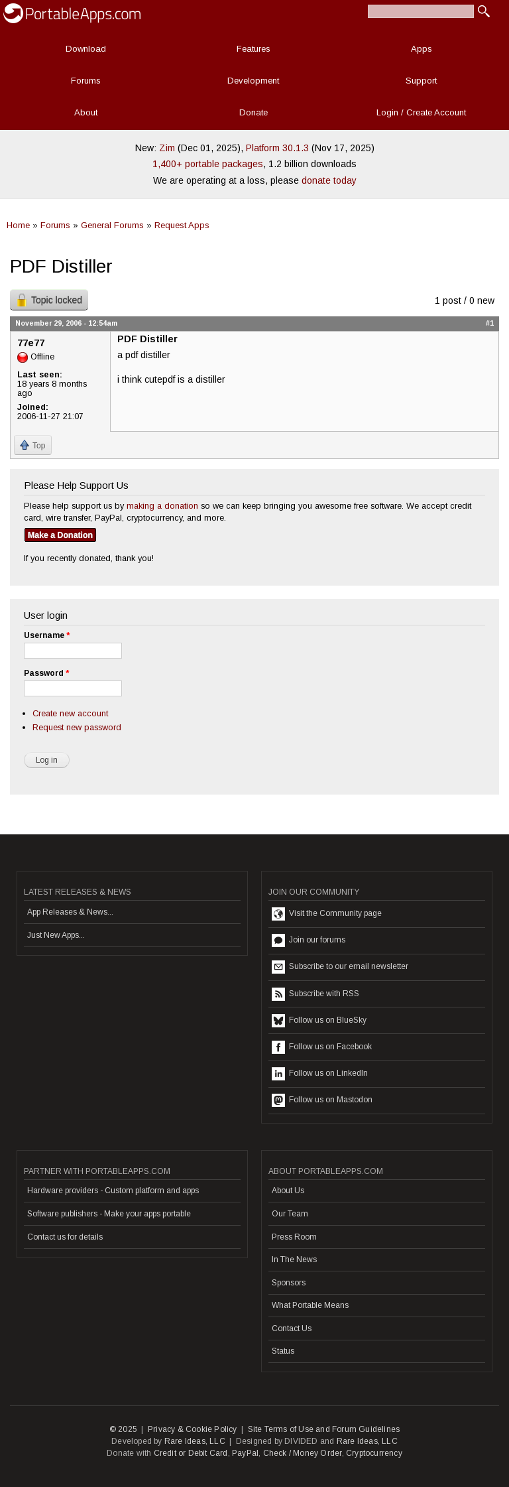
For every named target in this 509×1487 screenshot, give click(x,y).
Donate (253, 112)
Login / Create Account (421, 112)
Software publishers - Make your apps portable (109, 1213)
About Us (288, 1190)
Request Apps (181, 225)
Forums (86, 81)
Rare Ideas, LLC (194, 1441)
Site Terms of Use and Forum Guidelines (324, 1429)
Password (46, 673)
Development (253, 81)
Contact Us (291, 1328)
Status (283, 1351)
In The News (294, 1259)
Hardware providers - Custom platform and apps (113, 1190)
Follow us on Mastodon (322, 1100)
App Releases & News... (70, 912)
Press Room (294, 1237)
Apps (421, 49)
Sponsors (289, 1282)
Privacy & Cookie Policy (192, 1429)
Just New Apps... (56, 935)
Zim (167, 148)
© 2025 (123, 1429)
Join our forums (308, 940)
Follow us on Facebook (322, 1047)
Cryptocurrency (374, 1453)
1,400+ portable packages (207, 164)
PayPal (245, 1453)
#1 (490, 323)
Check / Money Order (302, 1453)
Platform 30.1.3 (277, 148)
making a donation (162, 506)
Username (47, 635)
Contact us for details (65, 1237)
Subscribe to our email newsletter (340, 967)
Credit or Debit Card (191, 1453)
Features (253, 49)
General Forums (112, 225)
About (85, 112)
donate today (329, 180)
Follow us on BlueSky (319, 1020)
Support (421, 81)
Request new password (76, 727)
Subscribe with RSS (315, 994)
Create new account (70, 713)
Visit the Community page (327, 914)
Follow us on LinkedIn (320, 1073)
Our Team (290, 1213)
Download (86, 49)
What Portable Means (310, 1305)
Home (18, 225)
